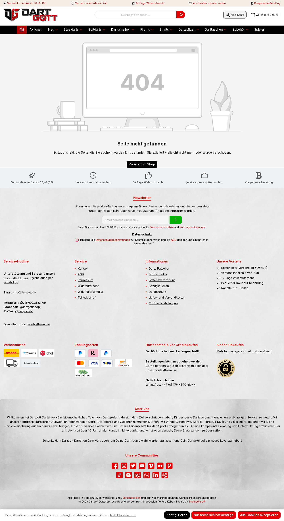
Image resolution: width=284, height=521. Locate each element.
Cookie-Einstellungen (163, 303)
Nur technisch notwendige (213, 515)
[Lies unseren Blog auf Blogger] (128, 475)
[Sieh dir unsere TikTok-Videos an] (119, 475)
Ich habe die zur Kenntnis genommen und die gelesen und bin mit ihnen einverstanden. (144, 241)
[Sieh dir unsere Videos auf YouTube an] (142, 466)
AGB (173, 239)
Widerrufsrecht (88, 286)
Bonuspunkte (158, 274)
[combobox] (136, 14)
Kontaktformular (39, 324)
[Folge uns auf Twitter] (133, 466)
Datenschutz (157, 291)
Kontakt (83, 268)
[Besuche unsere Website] (165, 475)
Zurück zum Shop (142, 164)
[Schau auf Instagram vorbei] (124, 466)
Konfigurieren (177, 515)
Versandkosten (131, 497)
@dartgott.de (24, 311)
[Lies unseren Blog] (137, 475)
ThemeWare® (197, 501)
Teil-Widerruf (87, 297)
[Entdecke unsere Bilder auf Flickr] (160, 466)
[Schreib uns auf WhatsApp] (147, 475)
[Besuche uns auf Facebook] (115, 466)
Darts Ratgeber (159, 268)
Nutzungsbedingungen (192, 227)
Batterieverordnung (162, 280)
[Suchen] (180, 14)
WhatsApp (11, 282)
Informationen (157, 261)
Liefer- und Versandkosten (167, 297)
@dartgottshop (30, 307)
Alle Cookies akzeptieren (259, 515)
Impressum (85, 280)
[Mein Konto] (235, 14)
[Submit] (175, 220)
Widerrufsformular (90, 291)
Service (81, 261)
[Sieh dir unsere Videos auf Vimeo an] (151, 466)
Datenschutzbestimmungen (113, 239)
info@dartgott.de (24, 292)
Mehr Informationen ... (123, 515)
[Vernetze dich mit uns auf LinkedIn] (156, 475)
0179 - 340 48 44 (16, 278)
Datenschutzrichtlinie (162, 227)
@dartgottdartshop (33, 302)
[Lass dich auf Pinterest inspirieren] (169, 466)
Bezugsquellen (159, 286)
